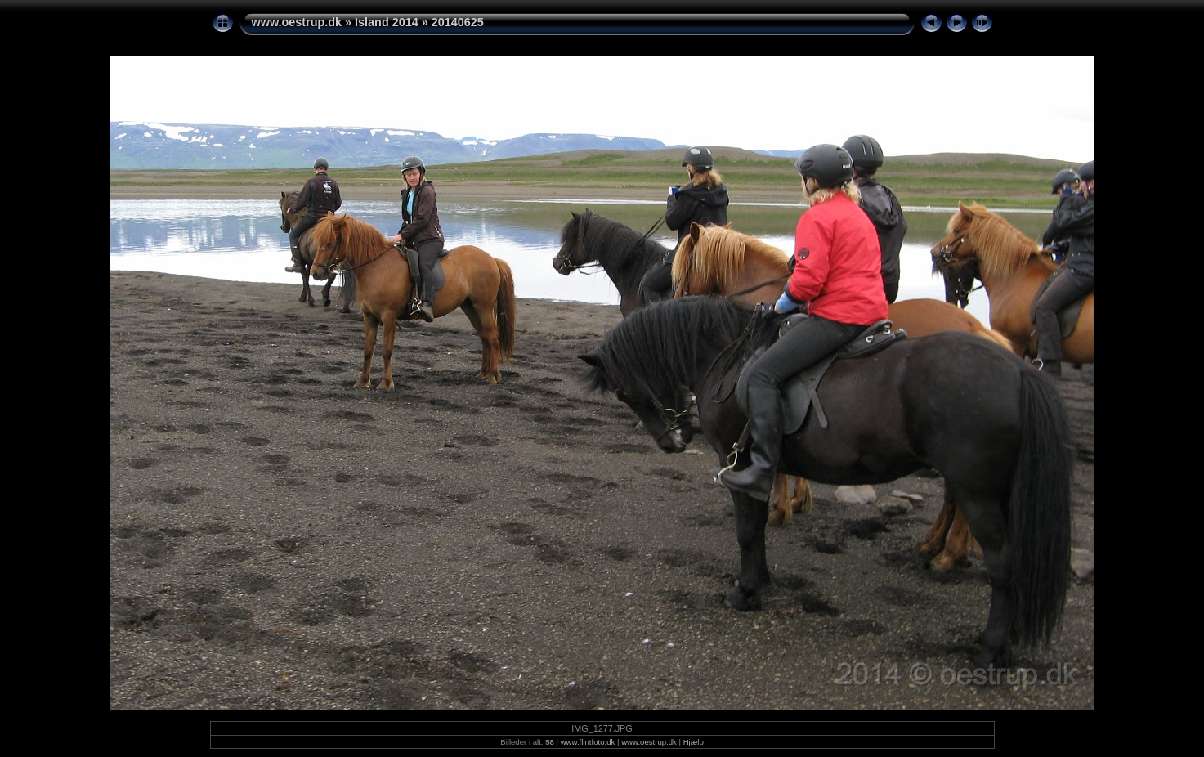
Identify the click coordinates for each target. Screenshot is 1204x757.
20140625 (458, 22)
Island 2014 (386, 22)
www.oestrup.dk (297, 22)
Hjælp (693, 741)
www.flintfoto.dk (588, 741)
